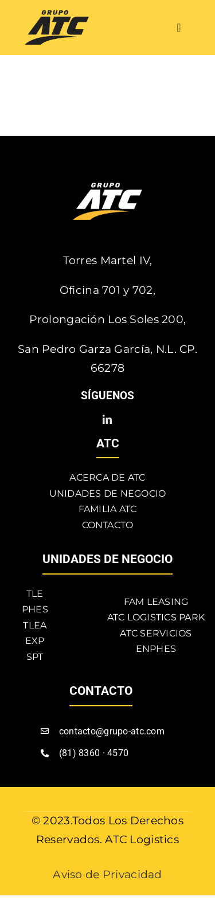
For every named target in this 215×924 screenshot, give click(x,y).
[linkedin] (107, 419)
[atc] (56, 15)
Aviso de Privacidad (107, 874)
